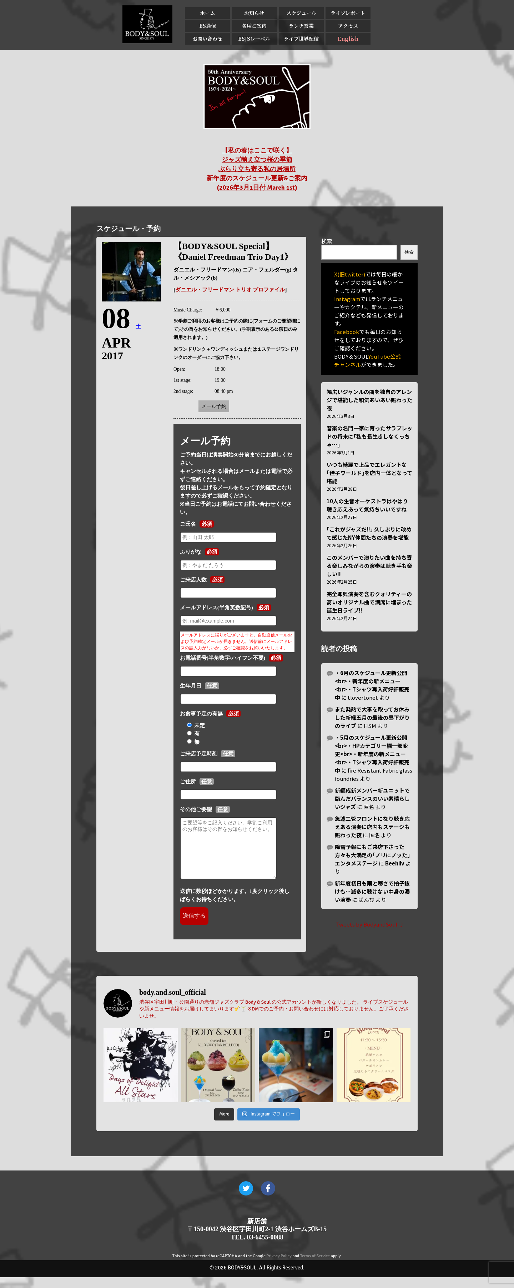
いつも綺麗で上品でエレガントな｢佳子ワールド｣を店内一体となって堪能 (369, 473)
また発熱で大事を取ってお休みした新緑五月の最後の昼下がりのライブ (372, 717)
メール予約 (213, 406)
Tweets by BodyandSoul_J (369, 924)
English (347, 38)
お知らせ (254, 12)
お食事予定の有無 (201, 714)
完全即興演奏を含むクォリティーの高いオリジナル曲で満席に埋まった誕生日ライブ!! (369, 602)
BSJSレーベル (254, 38)
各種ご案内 (254, 25)
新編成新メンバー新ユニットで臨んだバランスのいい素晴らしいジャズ (372, 798)
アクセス (348, 25)
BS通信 (207, 25)
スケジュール (301, 12)
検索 (326, 241)
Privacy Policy (279, 1266)
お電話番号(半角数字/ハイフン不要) (222, 658)
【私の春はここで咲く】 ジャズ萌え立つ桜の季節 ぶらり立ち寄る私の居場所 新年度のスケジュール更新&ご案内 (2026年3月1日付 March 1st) (257, 168)
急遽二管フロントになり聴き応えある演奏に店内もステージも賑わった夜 (372, 827)
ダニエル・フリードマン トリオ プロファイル (230, 290)
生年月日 (190, 686)
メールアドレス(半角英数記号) (216, 607)
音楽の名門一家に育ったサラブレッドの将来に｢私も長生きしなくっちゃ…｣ (369, 436)
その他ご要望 (196, 809)
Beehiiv (394, 863)
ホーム (207, 12)
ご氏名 (188, 524)
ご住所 (188, 781)
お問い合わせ (207, 38)
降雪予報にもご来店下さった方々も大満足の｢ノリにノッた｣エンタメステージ (372, 855)
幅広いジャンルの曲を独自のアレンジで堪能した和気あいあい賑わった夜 (369, 400)
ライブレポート (348, 12)
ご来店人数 (193, 580)
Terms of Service (315, 1266)
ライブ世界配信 (300, 38)
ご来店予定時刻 (198, 754)
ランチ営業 (300, 25)
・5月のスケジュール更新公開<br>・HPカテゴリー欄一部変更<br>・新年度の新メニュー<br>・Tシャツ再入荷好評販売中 (372, 754)
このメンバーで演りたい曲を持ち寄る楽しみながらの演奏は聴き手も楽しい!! (369, 566)
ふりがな (190, 552)
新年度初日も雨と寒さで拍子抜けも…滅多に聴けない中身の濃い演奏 (372, 891)
